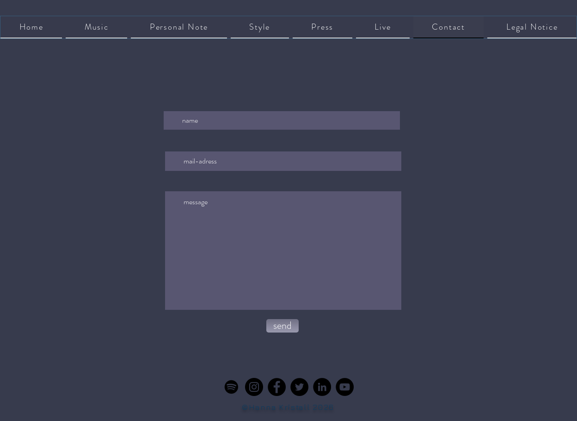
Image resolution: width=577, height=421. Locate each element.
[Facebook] (277, 387)
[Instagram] (254, 387)
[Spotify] (231, 387)
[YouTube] (345, 387)
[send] (282, 326)
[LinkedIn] (322, 387)
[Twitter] (299, 387)
